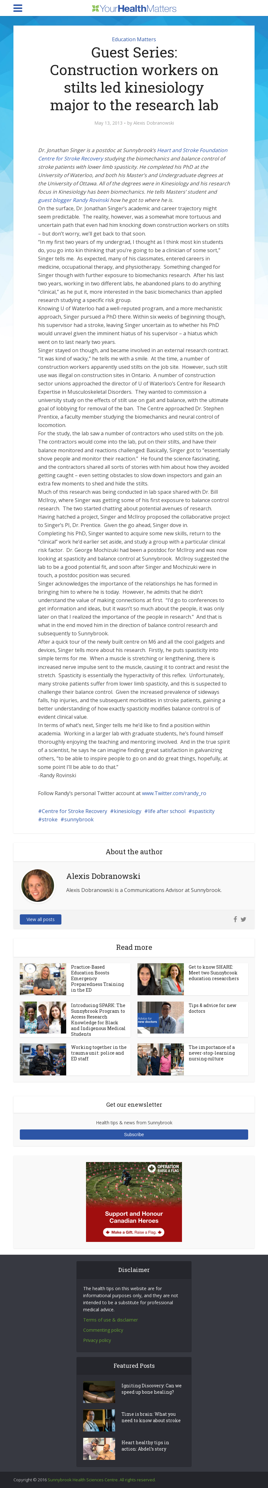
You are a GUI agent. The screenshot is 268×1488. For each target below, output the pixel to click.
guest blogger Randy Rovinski (73, 200)
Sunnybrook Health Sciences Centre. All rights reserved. (102, 1480)
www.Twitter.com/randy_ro (174, 793)
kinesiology (127, 811)
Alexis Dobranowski (153, 123)
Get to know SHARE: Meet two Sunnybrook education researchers (214, 972)
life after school (166, 811)
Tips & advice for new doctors (212, 1008)
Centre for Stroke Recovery (74, 811)
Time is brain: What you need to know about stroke (151, 1417)
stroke (50, 819)
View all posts (41, 919)
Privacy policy (97, 1340)
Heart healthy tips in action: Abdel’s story (145, 1445)
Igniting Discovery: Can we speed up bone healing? (152, 1389)
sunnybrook (79, 819)
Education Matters (134, 39)
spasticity (203, 811)
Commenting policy (103, 1330)
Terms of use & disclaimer (110, 1320)
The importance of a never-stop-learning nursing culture (212, 1053)
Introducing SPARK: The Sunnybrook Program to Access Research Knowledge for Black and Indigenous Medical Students (98, 1019)
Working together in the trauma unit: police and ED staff (99, 1053)
